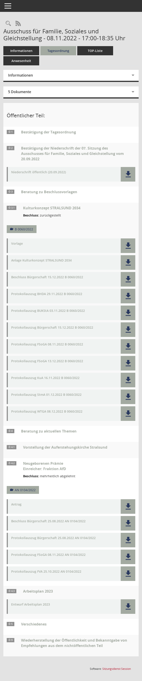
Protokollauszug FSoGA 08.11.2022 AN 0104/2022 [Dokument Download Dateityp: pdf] (48, 555)
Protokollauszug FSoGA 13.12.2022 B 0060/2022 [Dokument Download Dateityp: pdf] (47, 361)
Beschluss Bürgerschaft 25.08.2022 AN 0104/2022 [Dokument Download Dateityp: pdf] (48, 521)
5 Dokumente (19, 91)
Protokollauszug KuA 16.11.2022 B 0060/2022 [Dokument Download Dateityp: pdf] (45, 378)
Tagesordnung (58, 51)
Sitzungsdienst (116, 669)
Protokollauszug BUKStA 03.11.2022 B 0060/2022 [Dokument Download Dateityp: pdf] (48, 311)
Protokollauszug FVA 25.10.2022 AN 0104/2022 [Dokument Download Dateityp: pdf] (46, 572)
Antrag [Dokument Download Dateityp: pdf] (16, 504)
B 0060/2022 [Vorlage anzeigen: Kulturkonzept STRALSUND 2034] (24, 229)
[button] (128, 174)
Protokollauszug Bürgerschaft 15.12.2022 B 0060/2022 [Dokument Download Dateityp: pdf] (52, 328)
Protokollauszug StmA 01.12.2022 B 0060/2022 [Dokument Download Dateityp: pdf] (46, 395)
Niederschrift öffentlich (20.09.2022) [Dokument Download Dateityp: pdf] (38, 172)
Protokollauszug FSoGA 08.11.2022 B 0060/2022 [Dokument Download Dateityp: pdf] (47, 344)
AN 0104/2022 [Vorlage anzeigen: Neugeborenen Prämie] (25, 490)
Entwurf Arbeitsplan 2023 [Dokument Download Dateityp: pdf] (30, 604)
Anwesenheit (21, 61)
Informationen (21, 51)
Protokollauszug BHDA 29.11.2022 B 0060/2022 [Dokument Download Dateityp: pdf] (46, 294)
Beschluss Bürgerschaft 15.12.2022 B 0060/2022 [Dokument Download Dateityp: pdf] (47, 277)
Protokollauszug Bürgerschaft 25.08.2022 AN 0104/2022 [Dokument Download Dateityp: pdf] (53, 538)
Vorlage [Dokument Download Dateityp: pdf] (17, 244)
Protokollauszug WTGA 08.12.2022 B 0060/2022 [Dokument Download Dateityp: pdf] (46, 411)
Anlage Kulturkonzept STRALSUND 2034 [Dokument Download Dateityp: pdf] (41, 260)
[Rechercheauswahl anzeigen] (8, 23)
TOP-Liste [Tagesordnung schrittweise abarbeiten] (95, 51)
